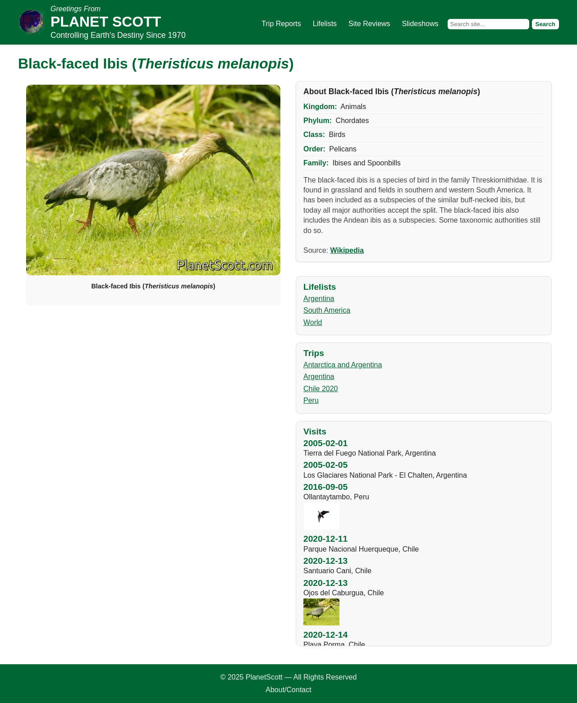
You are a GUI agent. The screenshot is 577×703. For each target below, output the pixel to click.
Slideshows (420, 23)
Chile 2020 (320, 389)
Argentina (318, 298)
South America (326, 310)
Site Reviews (369, 23)
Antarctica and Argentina (342, 365)
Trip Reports (281, 23)
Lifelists (325, 23)
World (312, 322)
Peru (311, 400)
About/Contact (288, 690)
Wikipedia (347, 250)
